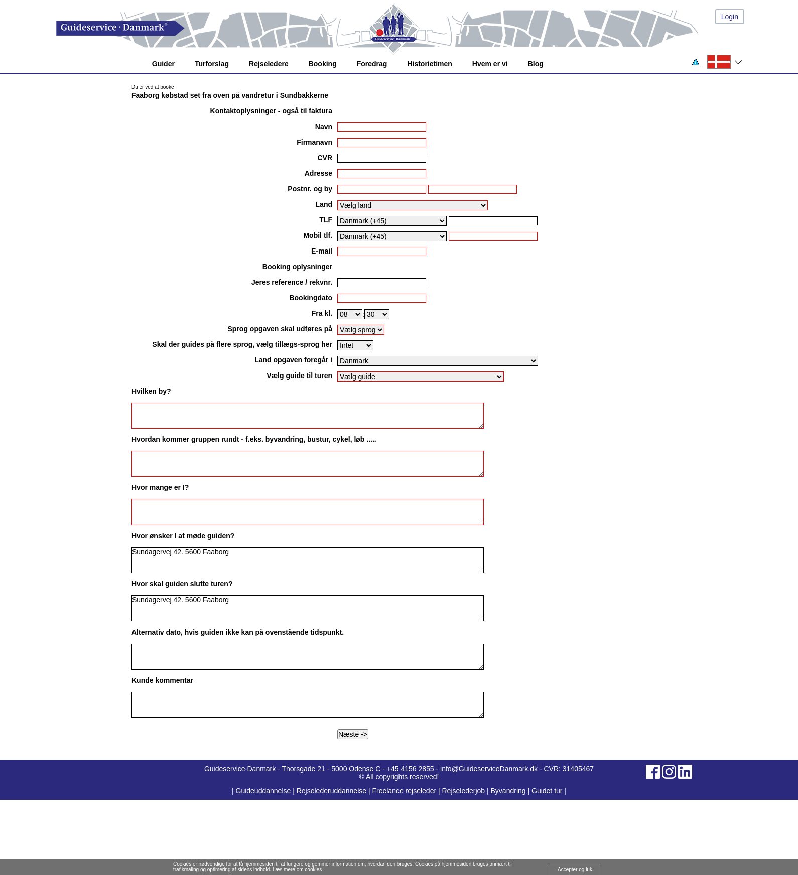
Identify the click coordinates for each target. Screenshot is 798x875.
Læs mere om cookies (297, 869)
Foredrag (372, 64)
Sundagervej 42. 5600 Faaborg (307, 560)
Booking (323, 64)
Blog (536, 64)
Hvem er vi (490, 64)
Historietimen (429, 64)
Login (729, 17)
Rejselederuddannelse (332, 791)
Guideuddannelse (264, 791)
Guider (163, 64)
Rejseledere (269, 64)
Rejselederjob (463, 791)
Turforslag (212, 64)
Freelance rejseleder (404, 791)
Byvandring (508, 791)
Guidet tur (546, 791)
